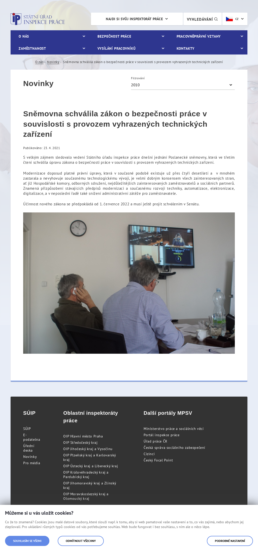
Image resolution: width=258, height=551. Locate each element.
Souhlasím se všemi (27, 541)
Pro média (31, 463)
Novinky (53, 62)
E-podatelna (31, 437)
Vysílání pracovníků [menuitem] (117, 48)
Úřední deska (29, 448)
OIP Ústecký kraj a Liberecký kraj (90, 466)
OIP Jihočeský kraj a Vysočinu (87, 449)
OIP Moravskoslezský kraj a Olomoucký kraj (86, 496)
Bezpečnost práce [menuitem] (114, 36)
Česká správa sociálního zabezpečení (174, 447)
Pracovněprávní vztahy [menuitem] (199, 36)
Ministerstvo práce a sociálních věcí (174, 428)
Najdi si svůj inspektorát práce (134, 19)
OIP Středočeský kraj (80, 442)
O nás (39, 62)
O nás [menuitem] (24, 36)
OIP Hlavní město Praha (83, 436)
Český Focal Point (158, 460)
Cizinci (149, 454)
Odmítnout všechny (81, 541)
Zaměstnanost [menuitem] (32, 48)
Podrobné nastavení (230, 541)
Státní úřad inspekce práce (38, 19)
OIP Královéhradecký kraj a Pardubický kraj (86, 474)
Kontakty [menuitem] (186, 48)
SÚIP (27, 428)
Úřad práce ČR (155, 441)
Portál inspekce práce (162, 435)
